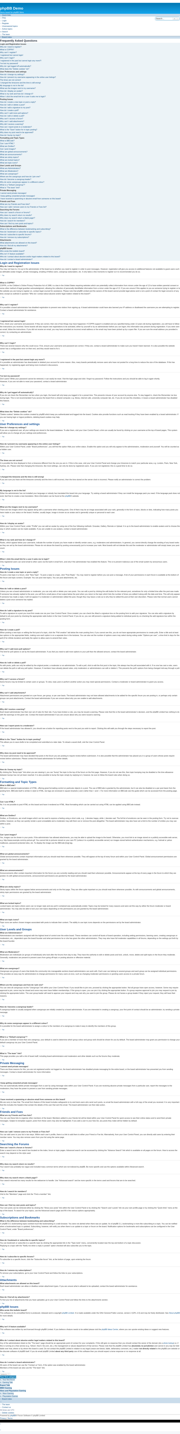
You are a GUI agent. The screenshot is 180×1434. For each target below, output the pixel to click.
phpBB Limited (68, 1313)
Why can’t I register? (8, 52)
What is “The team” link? (10, 188)
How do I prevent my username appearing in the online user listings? (28, 77)
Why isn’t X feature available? (12, 254)
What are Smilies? (7, 146)
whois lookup (168, 1343)
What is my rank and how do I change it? (16, 94)
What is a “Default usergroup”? (12, 185)
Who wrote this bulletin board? (12, 251)
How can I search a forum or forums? (15, 212)
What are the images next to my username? (18, 88)
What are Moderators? (9, 171)
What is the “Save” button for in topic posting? (18, 130)
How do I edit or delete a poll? (12, 116)
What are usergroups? (9, 174)
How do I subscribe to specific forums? (15, 235)
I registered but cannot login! (11, 55)
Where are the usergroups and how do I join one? (20, 177)
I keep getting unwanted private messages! (17, 196)
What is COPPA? (7, 50)
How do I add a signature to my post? (15, 108)
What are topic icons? (9, 163)
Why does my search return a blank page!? (17, 218)
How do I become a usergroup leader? (15, 179)
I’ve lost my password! (9, 63)
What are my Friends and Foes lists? (15, 204)
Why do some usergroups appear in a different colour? (22, 182)
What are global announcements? (13, 152)
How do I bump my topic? (10, 135)
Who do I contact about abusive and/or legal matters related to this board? (30, 257)
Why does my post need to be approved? (17, 132)
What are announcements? (11, 154)
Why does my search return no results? (16, 215)
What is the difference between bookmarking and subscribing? (25, 229)
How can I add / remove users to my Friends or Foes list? (23, 207)
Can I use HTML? (7, 143)
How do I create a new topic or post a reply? (18, 102)
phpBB (68, 496)
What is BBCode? (7, 141)
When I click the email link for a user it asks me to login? (23, 97)
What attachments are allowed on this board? (18, 243)
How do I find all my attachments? (14, 246)
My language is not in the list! (12, 85)
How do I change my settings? (12, 74)
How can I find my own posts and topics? (16, 223)
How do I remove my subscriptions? (14, 237)
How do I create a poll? (9, 110)
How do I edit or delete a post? (12, 105)
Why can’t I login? (7, 58)
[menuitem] (3, 18)
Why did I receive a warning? (12, 124)
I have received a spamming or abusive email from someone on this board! (30, 199)
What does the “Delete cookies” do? (14, 69)
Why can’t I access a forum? (11, 119)
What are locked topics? (10, 160)
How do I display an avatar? (11, 91)
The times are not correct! (10, 80)
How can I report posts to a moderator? (16, 127)
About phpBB (174, 1313)
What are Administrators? (10, 168)
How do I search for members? (12, 221)
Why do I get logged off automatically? (15, 66)
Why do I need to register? (11, 47)
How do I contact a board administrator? (16, 259)
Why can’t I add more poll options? (14, 113)
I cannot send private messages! (13, 193)
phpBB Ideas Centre (110, 1329)
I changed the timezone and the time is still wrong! (20, 83)
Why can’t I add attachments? (12, 121)
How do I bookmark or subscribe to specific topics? (20, 232)
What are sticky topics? (9, 157)
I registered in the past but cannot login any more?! (20, 61)
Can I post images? (8, 149)
